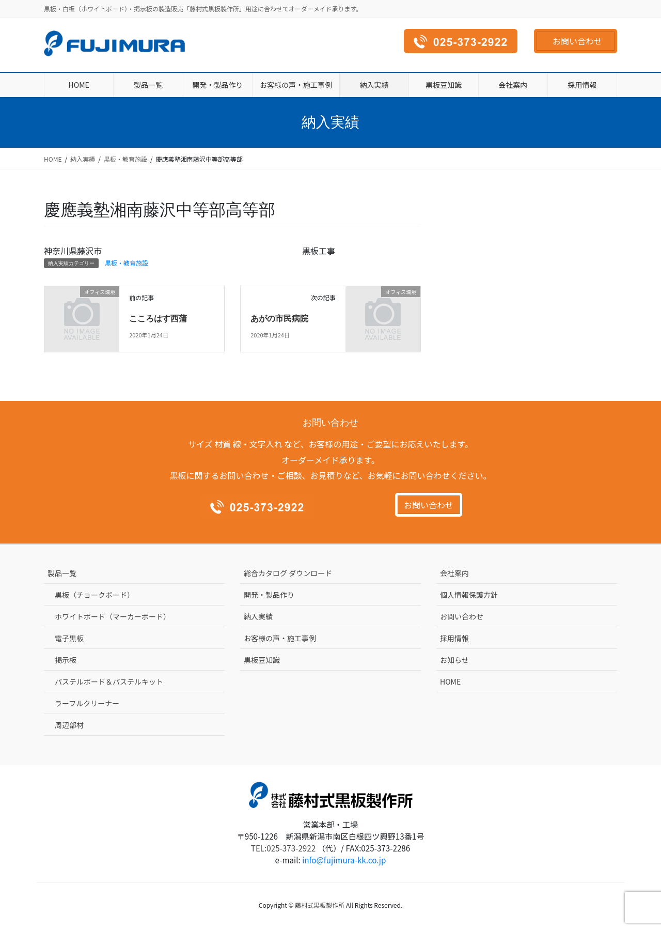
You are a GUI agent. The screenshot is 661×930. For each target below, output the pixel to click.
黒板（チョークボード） (94, 595)
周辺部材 (69, 725)
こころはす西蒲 (158, 318)
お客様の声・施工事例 (280, 638)
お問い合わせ (577, 41)
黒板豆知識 (262, 660)
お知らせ (454, 660)
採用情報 (454, 638)
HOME (450, 681)
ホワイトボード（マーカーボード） (112, 616)
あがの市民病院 (279, 318)
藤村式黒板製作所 (319, 905)
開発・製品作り (269, 595)
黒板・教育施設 (126, 262)
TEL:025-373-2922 (283, 848)
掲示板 (65, 660)
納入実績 (258, 616)
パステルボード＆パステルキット (109, 681)
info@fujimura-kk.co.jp (344, 859)
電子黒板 (69, 638)
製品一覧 (62, 573)
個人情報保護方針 (469, 595)
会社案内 (454, 573)
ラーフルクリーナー (87, 703)
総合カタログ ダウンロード (288, 573)
